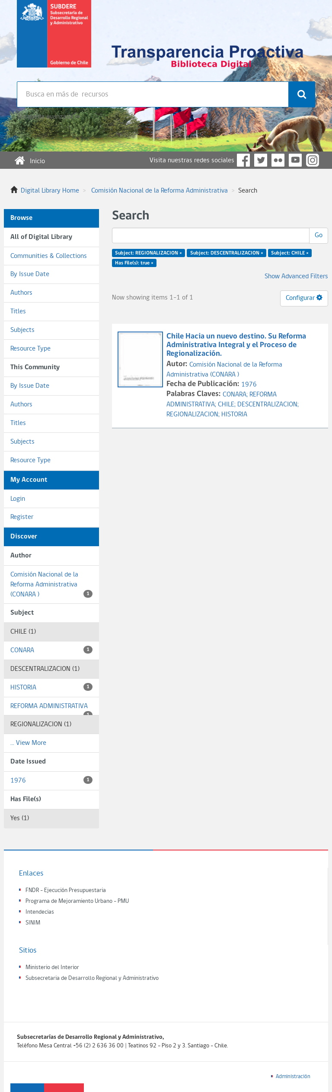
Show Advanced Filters (296, 276)
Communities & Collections (48, 256)
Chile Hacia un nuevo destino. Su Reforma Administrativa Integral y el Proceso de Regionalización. (236, 345)
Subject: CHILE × (290, 253)
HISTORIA (51, 687)
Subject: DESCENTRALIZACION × (226, 253)
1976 (51, 780)
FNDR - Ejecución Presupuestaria (66, 890)
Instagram (312, 160)
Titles (18, 311)
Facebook (243, 160)
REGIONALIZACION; (193, 414)
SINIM (33, 923)
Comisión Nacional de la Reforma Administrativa (159, 190)
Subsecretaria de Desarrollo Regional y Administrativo (92, 978)
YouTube (295, 160)
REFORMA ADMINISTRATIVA (51, 709)
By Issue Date (29, 274)
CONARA (51, 650)
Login (17, 499)
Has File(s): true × (134, 263)
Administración (293, 1076)
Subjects (22, 330)
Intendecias (40, 912)
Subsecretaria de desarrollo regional (54, 40)
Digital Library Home (50, 190)
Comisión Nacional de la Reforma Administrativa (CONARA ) (51, 584)
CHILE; (227, 404)
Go (318, 235)
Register (21, 517)
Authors (21, 293)
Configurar (304, 298)
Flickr (277, 160)
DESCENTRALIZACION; (268, 404)
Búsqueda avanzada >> (48, 116)
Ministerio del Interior (52, 967)
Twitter (260, 160)
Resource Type (30, 348)
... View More (28, 743)
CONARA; (236, 394)
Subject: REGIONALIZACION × (148, 253)
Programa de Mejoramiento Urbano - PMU (77, 901)
